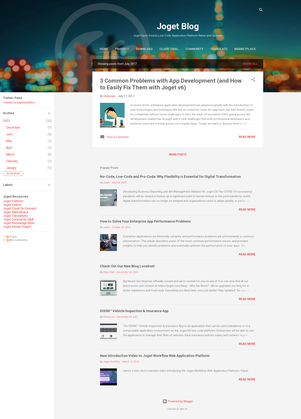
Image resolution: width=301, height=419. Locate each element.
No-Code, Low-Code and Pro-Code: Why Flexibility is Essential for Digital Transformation (170, 177)
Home (104, 49)
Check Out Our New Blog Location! (127, 266)
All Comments (16, 240)
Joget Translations (15, 216)
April (9, 148)
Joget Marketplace (15, 212)
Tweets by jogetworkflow (19, 102)
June (9, 134)
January (11, 168)
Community (194, 49)
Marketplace (245, 49)
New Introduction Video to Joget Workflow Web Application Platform (155, 356)
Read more (247, 137)
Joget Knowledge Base (19, 223)
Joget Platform (13, 201)
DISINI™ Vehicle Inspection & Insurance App (134, 311)
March (10, 154)
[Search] (261, 10)
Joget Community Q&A (18, 219)
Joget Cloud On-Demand (19, 208)
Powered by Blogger (178, 401)
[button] (253, 80)
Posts (11, 236)
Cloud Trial (169, 49)
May (9, 141)
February (12, 161)
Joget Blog (178, 26)
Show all (250, 64)
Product (122, 49)
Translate (218, 49)
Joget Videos (12, 205)
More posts (178, 154)
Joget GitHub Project (17, 227)
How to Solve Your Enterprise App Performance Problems (145, 221)
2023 (6, 121)
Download (144, 49)
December (13, 127)
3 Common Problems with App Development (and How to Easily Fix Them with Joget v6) (171, 84)
